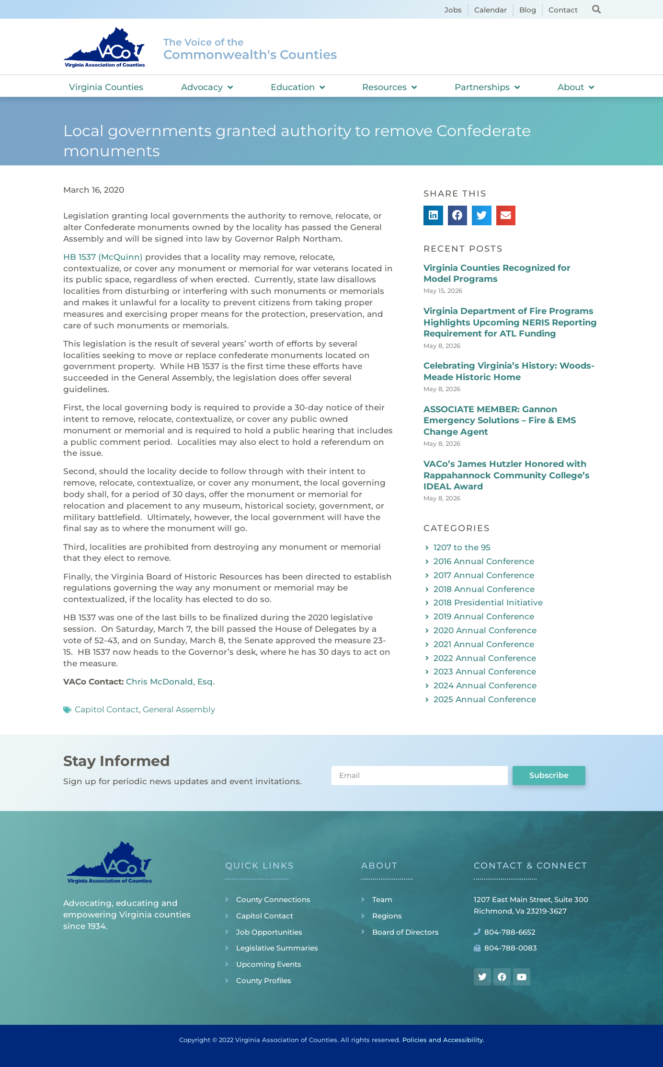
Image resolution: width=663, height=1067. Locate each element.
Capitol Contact (107, 709)
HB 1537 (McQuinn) (103, 257)
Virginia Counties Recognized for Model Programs (497, 273)
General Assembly (179, 709)
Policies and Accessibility (442, 1040)
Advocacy (207, 87)
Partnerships (487, 87)
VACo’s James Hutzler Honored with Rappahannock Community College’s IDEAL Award (506, 475)
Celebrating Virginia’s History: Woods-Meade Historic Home (508, 371)
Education (298, 87)
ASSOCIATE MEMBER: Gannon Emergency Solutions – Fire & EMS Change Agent (499, 420)
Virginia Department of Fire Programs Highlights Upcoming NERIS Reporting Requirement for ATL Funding (510, 322)
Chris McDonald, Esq (169, 681)
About (576, 87)
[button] (596, 9)
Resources (389, 87)
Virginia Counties (106, 87)
